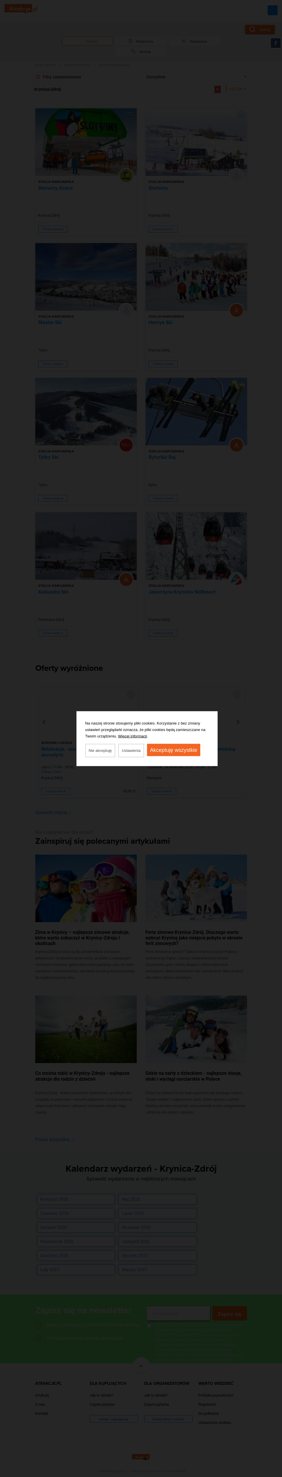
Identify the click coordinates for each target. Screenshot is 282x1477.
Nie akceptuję (100, 750)
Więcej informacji (132, 736)
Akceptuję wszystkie (173, 750)
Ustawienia (131, 750)
